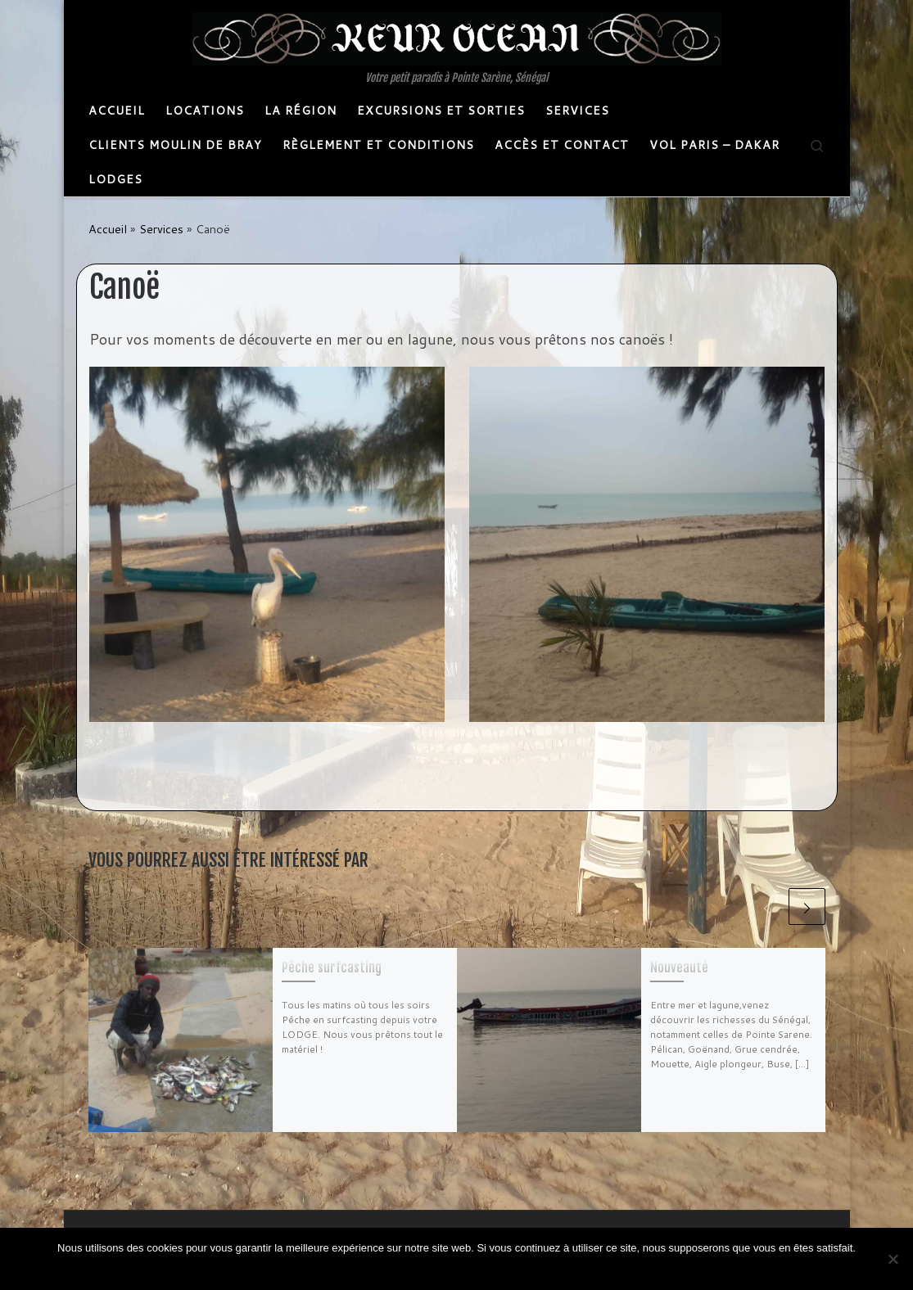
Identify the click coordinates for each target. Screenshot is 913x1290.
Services (161, 228)
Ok (395, 1269)
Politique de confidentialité (471, 1269)
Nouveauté (679, 967)
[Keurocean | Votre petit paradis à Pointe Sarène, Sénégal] (456, 37)
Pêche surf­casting (332, 967)
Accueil (107, 228)
